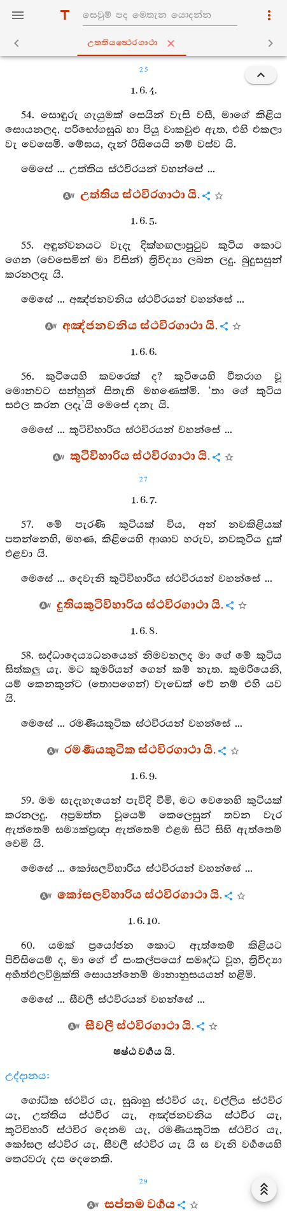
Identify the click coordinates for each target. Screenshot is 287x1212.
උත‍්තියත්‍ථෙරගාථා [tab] (146, 43)
